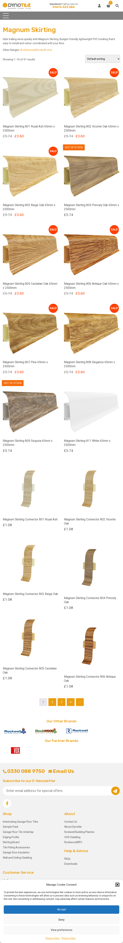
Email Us (61, 771)
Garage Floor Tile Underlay (18, 831)
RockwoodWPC (73, 842)
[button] (117, 885)
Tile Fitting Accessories (16, 847)
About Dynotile (73, 826)
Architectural (28, 49)
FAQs (67, 858)
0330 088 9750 (24, 771)
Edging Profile (11, 837)
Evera (48, 49)
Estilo (40, 49)
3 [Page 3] (61, 702)
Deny (61, 919)
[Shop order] (102, 59)
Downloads (70, 863)
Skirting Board (11, 842)
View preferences (61, 930)
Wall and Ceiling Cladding (17, 857)
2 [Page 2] (52, 702)
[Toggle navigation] (6, 16)
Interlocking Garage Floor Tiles (20, 821)
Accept (61, 909)
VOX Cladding (72, 837)
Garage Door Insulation (16, 852)
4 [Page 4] (70, 702)
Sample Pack (10, 826)
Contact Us (70, 821)
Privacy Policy (52, 938)
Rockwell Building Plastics (79, 831)
